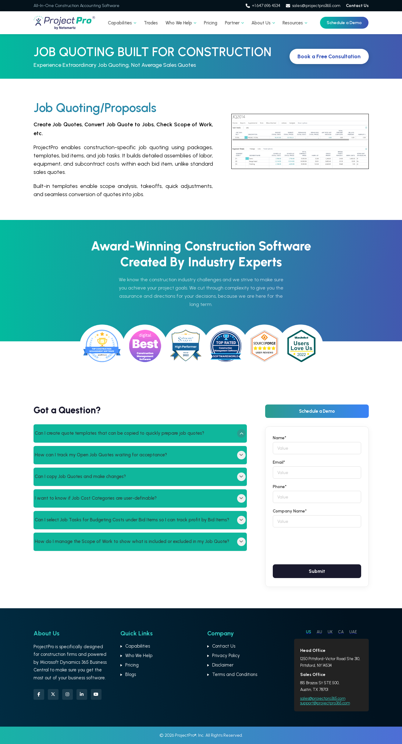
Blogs (130, 674)
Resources (295, 23)
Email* (279, 462)
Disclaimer (222, 665)
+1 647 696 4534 (263, 5)
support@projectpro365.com (325, 703)
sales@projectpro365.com (313, 5)
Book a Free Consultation (328, 56)
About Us (263, 23)
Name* (279, 437)
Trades (151, 23)
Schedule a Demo (344, 22)
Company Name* (290, 511)
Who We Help (180, 23)
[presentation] (319, 545)
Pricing (210, 23)
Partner (234, 23)
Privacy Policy (226, 655)
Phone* (279, 486)
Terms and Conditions (234, 674)
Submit (317, 571)
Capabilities (122, 23)
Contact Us (357, 5)
